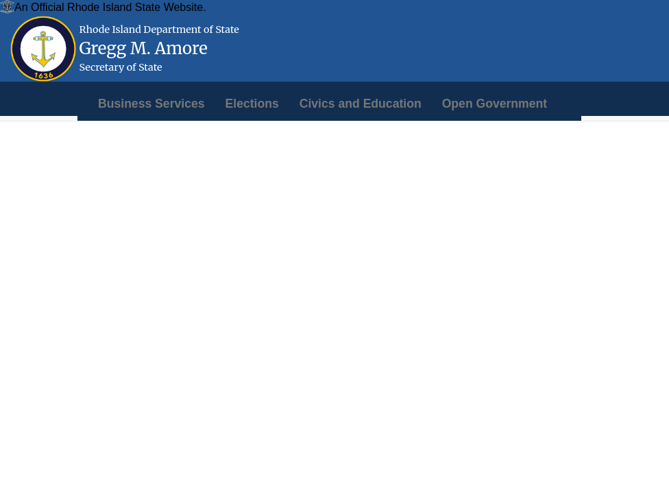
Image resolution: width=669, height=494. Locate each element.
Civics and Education (361, 103)
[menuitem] (151, 103)
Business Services (151, 103)
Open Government (494, 103)
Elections (252, 103)
